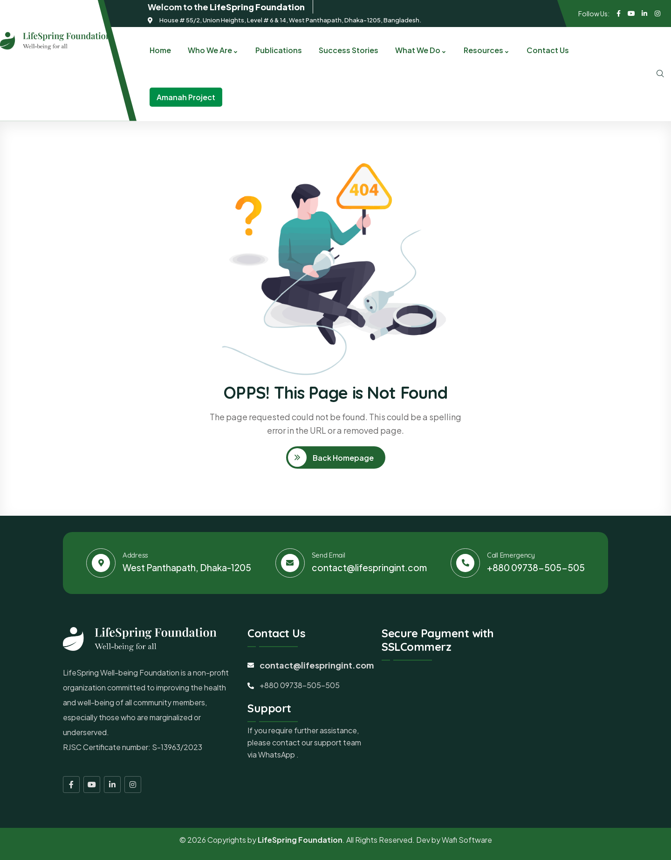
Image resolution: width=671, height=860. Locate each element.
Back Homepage (342, 458)
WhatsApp (277, 754)
